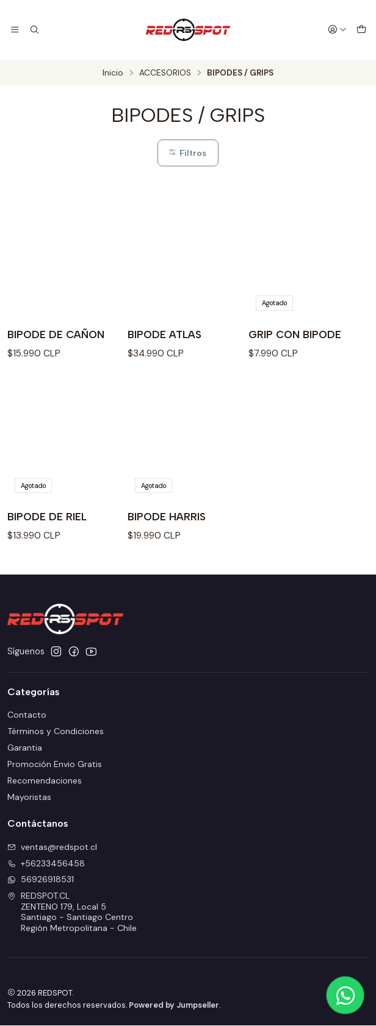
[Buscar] (33, 29)
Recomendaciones (44, 781)
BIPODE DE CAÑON (56, 335)
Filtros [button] (187, 152)
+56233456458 (46, 863)
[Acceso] (337, 29)
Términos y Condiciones (55, 732)
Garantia (24, 748)
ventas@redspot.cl (52, 847)
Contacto (26, 715)
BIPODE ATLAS (166, 335)
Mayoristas (29, 797)
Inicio (113, 73)
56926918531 (40, 880)
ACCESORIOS (165, 73)
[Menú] (14, 29)
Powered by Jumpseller (174, 1005)
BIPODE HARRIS (168, 517)
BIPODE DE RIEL (47, 517)
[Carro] (361, 29)
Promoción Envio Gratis (54, 765)
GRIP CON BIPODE (295, 335)
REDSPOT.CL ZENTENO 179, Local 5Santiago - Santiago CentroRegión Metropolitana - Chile (72, 913)
